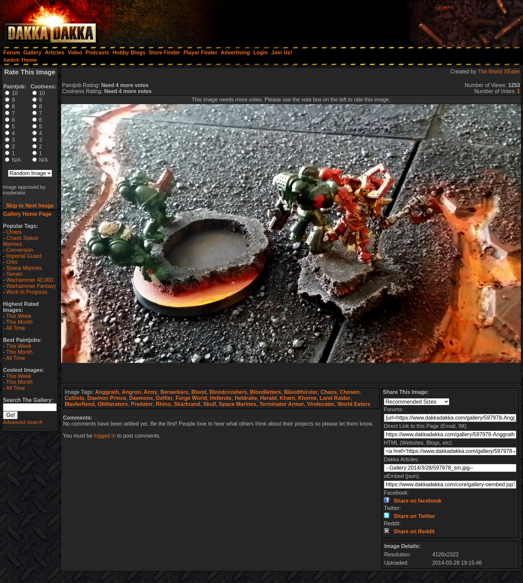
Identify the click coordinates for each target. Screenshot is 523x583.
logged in (105, 436)
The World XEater (499, 71)
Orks (12, 262)
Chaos (14, 232)
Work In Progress (26, 292)
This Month (19, 322)
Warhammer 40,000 (29, 280)
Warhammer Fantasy (31, 286)
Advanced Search (22, 422)
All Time (15, 328)
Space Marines (24, 268)
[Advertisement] (433, 22)
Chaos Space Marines (20, 241)
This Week (18, 316)
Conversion (19, 250)
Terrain (14, 274)
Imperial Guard (24, 256)
